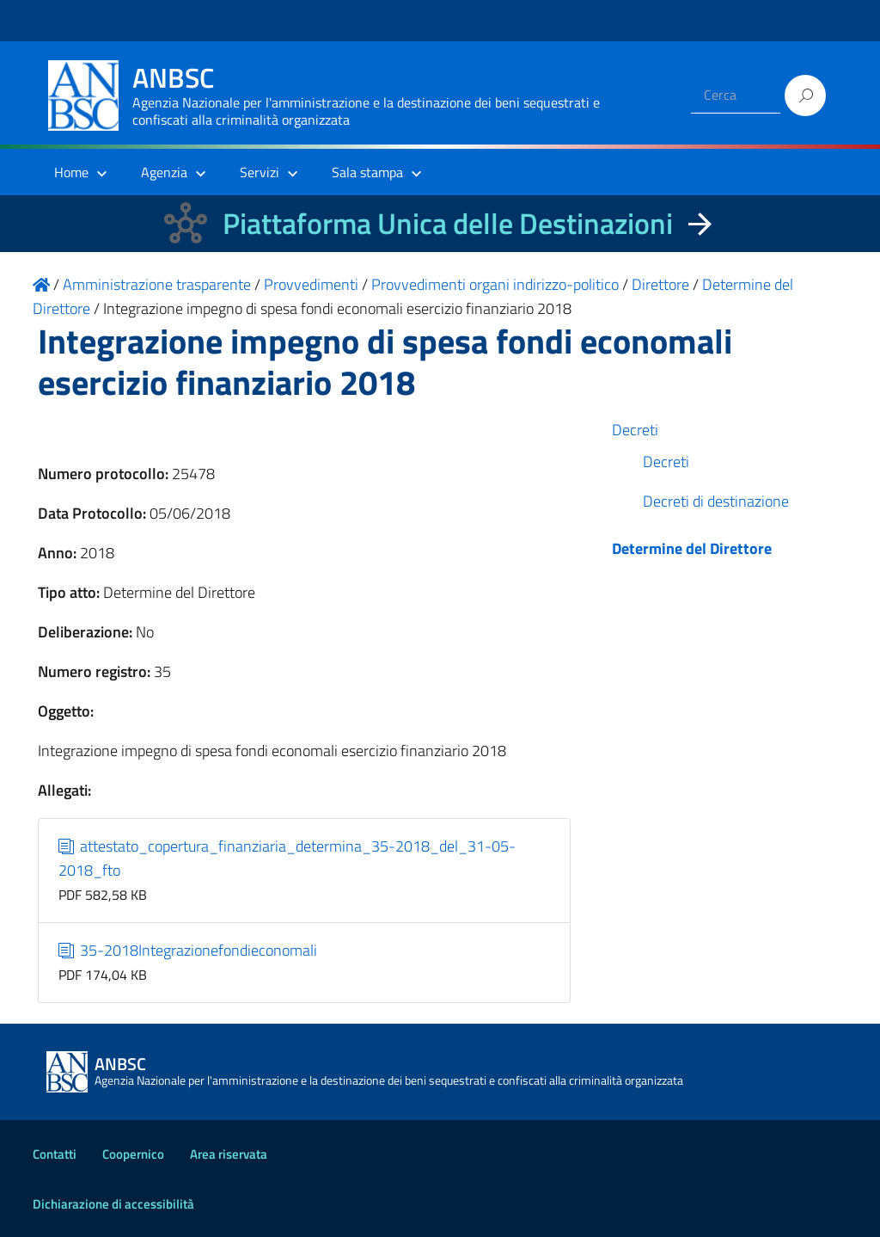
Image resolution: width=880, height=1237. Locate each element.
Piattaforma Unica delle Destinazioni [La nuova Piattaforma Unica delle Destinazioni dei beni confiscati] (448, 223)
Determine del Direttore (692, 548)
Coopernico (133, 1154)
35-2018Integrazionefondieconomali (188, 950)
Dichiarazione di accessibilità (113, 1204)
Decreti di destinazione (716, 501)
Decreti (635, 429)
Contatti (54, 1154)
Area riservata (228, 1154)
